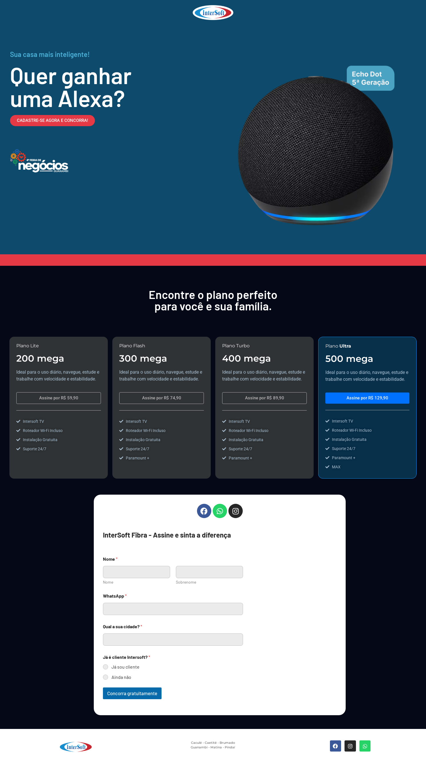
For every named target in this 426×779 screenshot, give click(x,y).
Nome (108, 582)
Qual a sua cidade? (122, 626)
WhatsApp (115, 595)
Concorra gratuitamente (132, 693)
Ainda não (121, 677)
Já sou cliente (126, 666)
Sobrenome (186, 582)
